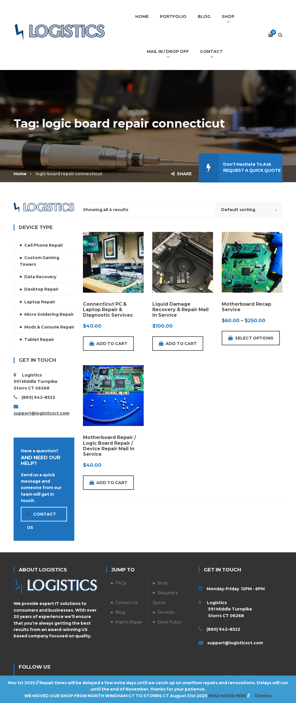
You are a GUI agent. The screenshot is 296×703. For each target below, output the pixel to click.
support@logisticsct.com (41, 413)
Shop (162, 583)
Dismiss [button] (263, 695)
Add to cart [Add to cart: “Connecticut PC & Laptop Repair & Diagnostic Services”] (108, 343)
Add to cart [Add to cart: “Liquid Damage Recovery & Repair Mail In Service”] (178, 343)
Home (20, 173)
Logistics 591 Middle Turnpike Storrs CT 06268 (225, 609)
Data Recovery (40, 276)
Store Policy (169, 622)
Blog (120, 612)
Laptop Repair (39, 302)
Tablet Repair (39, 339)
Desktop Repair (41, 289)
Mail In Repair (128, 622)
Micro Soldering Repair (49, 314)
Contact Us (126, 602)
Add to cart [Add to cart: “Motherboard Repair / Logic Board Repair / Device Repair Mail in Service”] (108, 482)
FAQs (120, 583)
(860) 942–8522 (38, 397)
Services (165, 612)
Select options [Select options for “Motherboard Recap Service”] (250, 338)
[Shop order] (248, 210)
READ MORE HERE (227, 695)
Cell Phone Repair (43, 245)
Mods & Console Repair (49, 327)
